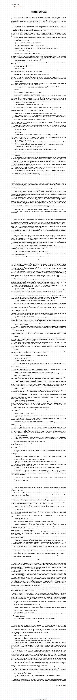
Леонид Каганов (18, 7)
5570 (37, 699)
